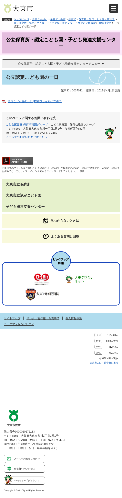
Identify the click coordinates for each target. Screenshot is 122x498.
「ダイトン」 (27, 480)
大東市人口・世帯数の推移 (104, 362)
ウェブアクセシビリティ (19, 324)
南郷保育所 (105, 22)
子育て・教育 (58, 19)
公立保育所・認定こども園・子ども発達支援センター (44, 22)
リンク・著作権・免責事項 (42, 318)
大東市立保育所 (87, 22)
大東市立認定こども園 (23, 195)
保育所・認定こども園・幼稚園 (97, 19)
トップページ (21, 19)
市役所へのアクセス (24, 468)
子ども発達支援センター (25, 207)
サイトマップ (12, 318)
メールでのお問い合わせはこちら (26, 136)
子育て (72, 19)
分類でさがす (39, 19)
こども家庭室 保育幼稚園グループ (27, 124)
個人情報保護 (74, 318)
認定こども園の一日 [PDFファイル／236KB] (35, 101)
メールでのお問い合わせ (27, 458)
